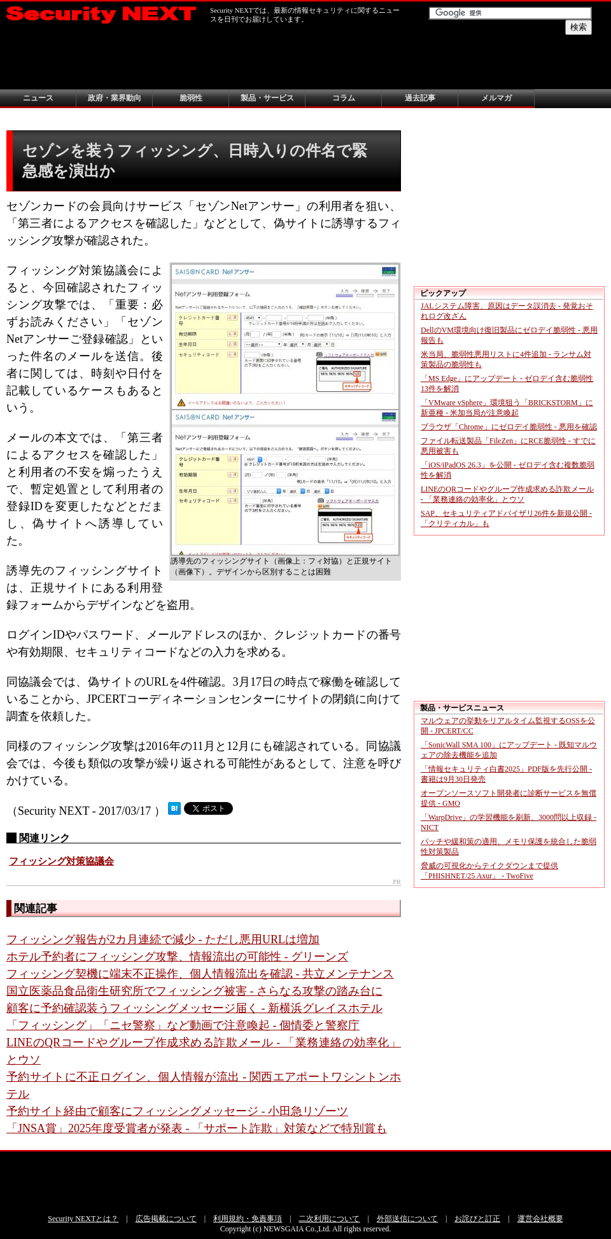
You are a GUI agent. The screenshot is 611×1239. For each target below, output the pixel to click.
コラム (343, 97)
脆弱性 (190, 97)
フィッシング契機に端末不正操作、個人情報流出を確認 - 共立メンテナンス (200, 973)
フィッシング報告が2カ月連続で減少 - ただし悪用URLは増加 (163, 939)
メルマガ (496, 97)
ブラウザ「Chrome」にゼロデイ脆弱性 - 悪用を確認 (509, 426)
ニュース (38, 97)
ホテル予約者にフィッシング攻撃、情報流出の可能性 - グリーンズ (177, 956)
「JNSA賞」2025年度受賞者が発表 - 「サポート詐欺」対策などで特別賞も (196, 1128)
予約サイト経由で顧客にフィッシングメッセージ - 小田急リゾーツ (177, 1111)
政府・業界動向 (114, 97)
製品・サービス (267, 97)
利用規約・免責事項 (247, 1218)
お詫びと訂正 (477, 1218)
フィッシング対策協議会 (61, 861)
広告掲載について (166, 1218)
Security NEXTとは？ (83, 1218)
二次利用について (329, 1218)
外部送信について (407, 1218)
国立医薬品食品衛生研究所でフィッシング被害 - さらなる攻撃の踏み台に (194, 991)
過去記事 (420, 97)
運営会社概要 (540, 1218)
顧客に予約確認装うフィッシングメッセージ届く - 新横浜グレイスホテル (194, 1008)
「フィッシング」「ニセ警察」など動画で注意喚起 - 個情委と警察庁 (183, 1025)
